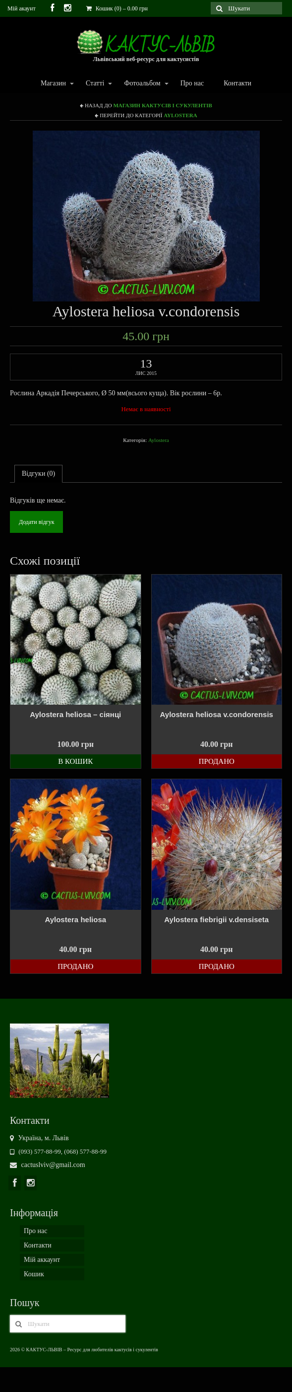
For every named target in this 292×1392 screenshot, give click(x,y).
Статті (94, 83)
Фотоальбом (141, 83)
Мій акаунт (21, 8)
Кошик (34, 1274)
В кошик (75, 761)
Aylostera (180, 115)
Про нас (192, 83)
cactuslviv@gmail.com (47, 1165)
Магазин (53, 83)
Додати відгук (36, 521)
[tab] (38, 474)
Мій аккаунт (42, 1259)
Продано (216, 761)
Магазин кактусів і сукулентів (162, 105)
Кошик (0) (117, 8)
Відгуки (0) (38, 473)
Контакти (237, 83)
